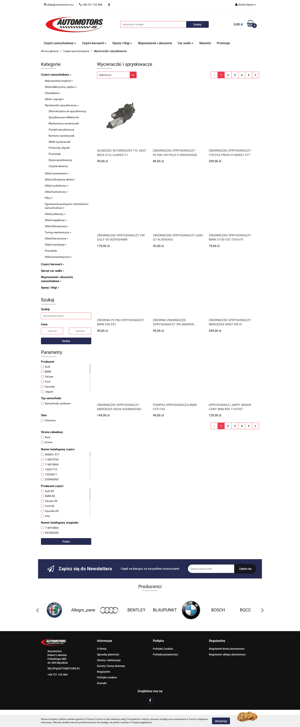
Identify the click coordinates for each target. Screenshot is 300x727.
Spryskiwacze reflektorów (64, 117)
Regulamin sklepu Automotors (227, 654)
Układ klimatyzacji (56, 226)
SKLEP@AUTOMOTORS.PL (63, 668)
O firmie (102, 648)
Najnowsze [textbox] (105, 74)
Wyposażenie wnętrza (59, 80)
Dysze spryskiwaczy (60, 160)
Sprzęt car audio (52, 271)
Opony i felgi (122, 43)
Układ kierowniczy (56, 238)
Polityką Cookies (94, 719)
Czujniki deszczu (58, 166)
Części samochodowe (60, 43)
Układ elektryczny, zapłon (61, 86)
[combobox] (117, 75)
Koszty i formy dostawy (111, 665)
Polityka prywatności (165, 654)
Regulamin (103, 671)
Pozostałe (55, 153)
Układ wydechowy (56, 185)
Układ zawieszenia (57, 173)
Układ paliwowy (55, 213)
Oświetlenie (52, 93)
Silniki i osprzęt (54, 99)
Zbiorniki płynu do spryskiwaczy (67, 111)
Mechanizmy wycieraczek (64, 123)
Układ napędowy (56, 220)
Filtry (49, 197)
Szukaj (66, 341)
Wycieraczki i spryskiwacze (62, 105)
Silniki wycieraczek (59, 141)
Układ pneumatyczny (58, 256)
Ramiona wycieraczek (61, 135)
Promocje (223, 43)
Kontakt (102, 683)
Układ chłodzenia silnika (60, 179)
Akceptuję (221, 720)
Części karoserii (94, 43)
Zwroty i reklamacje (109, 660)
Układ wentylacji (55, 244)
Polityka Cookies (163, 648)
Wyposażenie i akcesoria (155, 43)
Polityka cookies (107, 677)
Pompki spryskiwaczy (61, 129)
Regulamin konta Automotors (227, 648)
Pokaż (66, 541)
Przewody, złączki (59, 147)
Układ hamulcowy (56, 191)
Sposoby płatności (108, 654)
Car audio (186, 43)
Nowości (205, 43)
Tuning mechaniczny (58, 232)
